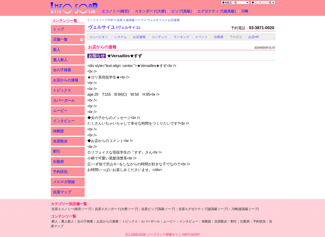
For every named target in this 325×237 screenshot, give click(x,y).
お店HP (253, 37)
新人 (56, 50)
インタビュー (64, 121)
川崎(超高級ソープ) (245, 209)
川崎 (244, 11)
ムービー (60, 111)
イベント (201, 37)
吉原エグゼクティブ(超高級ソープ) (203, 209)
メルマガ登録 (64, 182)
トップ (58, 29)
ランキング (181, 37)
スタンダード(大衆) (150, 11)
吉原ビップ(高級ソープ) (158, 209)
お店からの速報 (65, 80)
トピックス (62, 90)
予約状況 (60, 172)
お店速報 (139, 37)
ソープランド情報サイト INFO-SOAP (173, 234)
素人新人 (60, 60)
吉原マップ (62, 192)
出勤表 (58, 162)
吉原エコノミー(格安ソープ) (71, 209)
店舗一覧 (60, 39)
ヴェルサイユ (114, 27)
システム (120, 37)
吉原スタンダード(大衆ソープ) (116, 209)
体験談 (58, 131)
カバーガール (64, 100)
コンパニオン (98, 37)
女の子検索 (62, 70)
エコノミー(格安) (115, 11)
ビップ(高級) (181, 11)
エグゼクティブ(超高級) (216, 11)
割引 (56, 151)
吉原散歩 (60, 141)
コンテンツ (159, 37)
